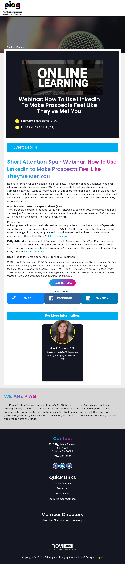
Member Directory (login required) (62, 520)
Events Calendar (62, 483)
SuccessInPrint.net (34, 251)
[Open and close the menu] (72, 8)
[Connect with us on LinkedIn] (62, 466)
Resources (63, 488)
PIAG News (62, 493)
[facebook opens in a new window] (62, 298)
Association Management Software (62, 547)
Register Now (62, 282)
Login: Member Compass (62, 499)
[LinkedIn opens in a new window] (99, 298)
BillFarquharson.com (59, 235)
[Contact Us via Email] (69, 466)
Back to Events (14, 47)
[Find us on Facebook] (56, 466)
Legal (99, 557)
